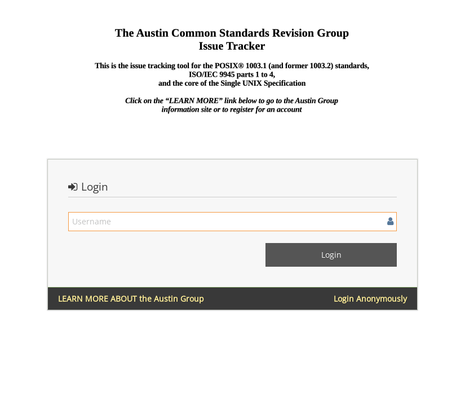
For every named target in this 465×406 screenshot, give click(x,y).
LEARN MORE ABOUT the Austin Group (131, 298)
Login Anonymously (370, 298)
